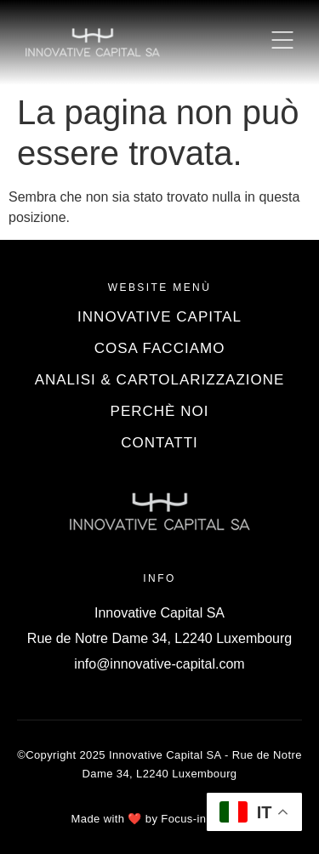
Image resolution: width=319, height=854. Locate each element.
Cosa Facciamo (159, 348)
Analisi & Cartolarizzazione (160, 380)
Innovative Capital (159, 317)
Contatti (159, 443)
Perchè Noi (160, 411)
